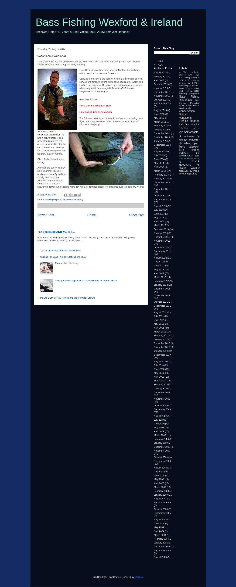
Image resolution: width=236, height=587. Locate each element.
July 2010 (159, 365)
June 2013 (159, 213)
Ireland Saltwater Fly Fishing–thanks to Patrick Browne (67, 297)
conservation (187, 111)
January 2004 (161, 542)
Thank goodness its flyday (189, 164)
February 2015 (161, 125)
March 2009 (160, 435)
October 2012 (161, 247)
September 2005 (162, 513)
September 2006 (162, 502)
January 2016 (161, 88)
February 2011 (161, 335)
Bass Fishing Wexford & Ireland (109, 22)
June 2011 (159, 320)
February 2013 (161, 229)
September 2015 (162, 103)
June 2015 (159, 114)
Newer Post (45, 215)
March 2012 (160, 277)
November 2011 (162, 295)
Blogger (138, 577)
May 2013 (159, 217)
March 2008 (160, 487)
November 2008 (162, 450)
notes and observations (189, 132)
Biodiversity (185, 108)
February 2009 (161, 439)
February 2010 (161, 384)
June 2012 (159, 265)
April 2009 (159, 431)
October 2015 (161, 99)
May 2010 (159, 373)
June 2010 (159, 369)
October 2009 (161, 405)
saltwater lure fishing (73, 199)
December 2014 (162, 133)
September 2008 (162, 461)
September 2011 (162, 306)
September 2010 (162, 354)
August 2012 (160, 257)
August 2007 (160, 498)
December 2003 (162, 546)
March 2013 (160, 225)
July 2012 (159, 261)
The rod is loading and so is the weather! (60, 250)
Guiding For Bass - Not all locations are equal (63, 257)
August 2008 (160, 467)
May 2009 (159, 427)
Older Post (136, 215)
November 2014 (162, 137)
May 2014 (159, 163)
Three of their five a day (67, 263)
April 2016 (159, 80)
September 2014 (162, 145)
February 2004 (161, 539)
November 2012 (162, 240)
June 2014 (159, 159)
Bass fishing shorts (189, 105)
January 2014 (161, 178)
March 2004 (160, 535)
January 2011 (161, 339)
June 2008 (159, 475)
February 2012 (161, 281)
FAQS (160, 64)
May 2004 (159, 527)
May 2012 (159, 269)
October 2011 (161, 301)
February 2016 (161, 84)
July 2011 (159, 316)
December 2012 (162, 237)
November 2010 (162, 347)
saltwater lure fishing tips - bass (189, 154)
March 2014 (160, 171)
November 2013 (162, 189)
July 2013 (159, 210)
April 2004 (159, 531)
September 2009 (162, 409)
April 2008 (159, 483)
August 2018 (160, 72)
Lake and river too (189, 124)
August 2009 (160, 416)
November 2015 (162, 96)
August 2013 (160, 206)
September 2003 (162, 550)
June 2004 (159, 523)
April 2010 (159, 376)
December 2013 (162, 182)
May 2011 (159, 324)
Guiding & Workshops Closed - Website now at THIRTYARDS (86, 280)
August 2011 (160, 312)
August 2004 (160, 519)
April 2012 (159, 273)
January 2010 (161, 388)
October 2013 (161, 195)
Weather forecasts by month (189, 169)
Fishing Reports (53, 199)
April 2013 (159, 221)
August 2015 (160, 110)
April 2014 (159, 167)
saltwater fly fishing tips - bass (189, 143)
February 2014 (161, 174)
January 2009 (161, 443)
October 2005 (161, 509)
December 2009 (162, 392)
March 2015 (160, 121)
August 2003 (160, 557)
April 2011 (159, 328)
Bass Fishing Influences (189, 98)
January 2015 (161, 129)
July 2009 (159, 419)
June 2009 (159, 423)
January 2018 (161, 76)
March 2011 (160, 331)
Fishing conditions (185, 116)
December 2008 (162, 447)
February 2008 (161, 491)
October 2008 (161, 457)
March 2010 (160, 380)
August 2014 (160, 151)
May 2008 (159, 479)
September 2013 (162, 199)
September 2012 (162, 251)
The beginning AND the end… (56, 231)
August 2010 (160, 361)
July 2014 (159, 155)
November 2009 (162, 399)
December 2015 (162, 92)
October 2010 (161, 351)
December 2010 (162, 343)
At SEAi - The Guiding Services (189, 80)
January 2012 (161, 285)
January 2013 (161, 233)
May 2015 (159, 118)
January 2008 (161, 494)
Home (91, 215)
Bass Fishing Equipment (189, 92)
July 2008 (159, 471)
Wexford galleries (188, 173)
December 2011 (162, 288)
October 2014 (161, 141)
